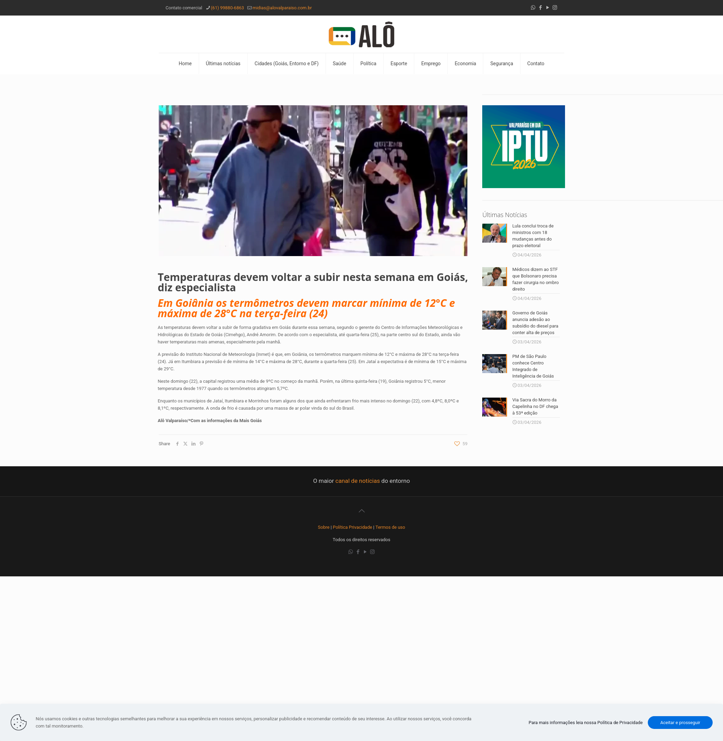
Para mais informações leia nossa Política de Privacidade (586, 722)
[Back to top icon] (361, 511)
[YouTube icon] (547, 7)
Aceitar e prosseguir (680, 722)
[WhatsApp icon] (533, 7)
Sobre (324, 527)
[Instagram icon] (554, 7)
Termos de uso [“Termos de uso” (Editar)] (390, 527)
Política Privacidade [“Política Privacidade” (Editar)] (352, 527)
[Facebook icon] (540, 7)
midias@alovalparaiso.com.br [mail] (282, 7)
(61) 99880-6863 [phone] (227, 7)
